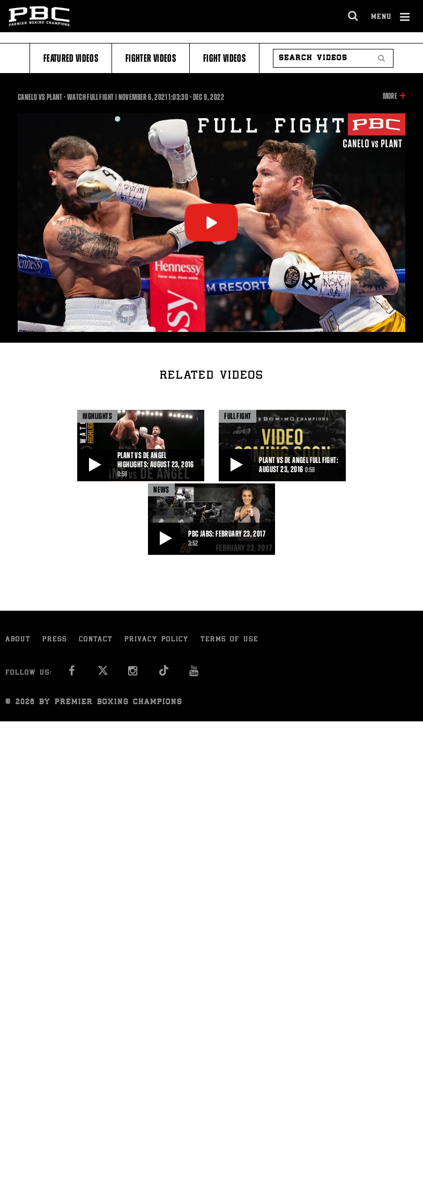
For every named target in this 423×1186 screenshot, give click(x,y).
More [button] (390, 96)
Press (54, 640)
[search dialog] (353, 16)
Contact (96, 640)
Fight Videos (224, 58)
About (18, 640)
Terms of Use (229, 640)
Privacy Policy (156, 640)
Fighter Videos (150, 58)
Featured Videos (70, 58)
